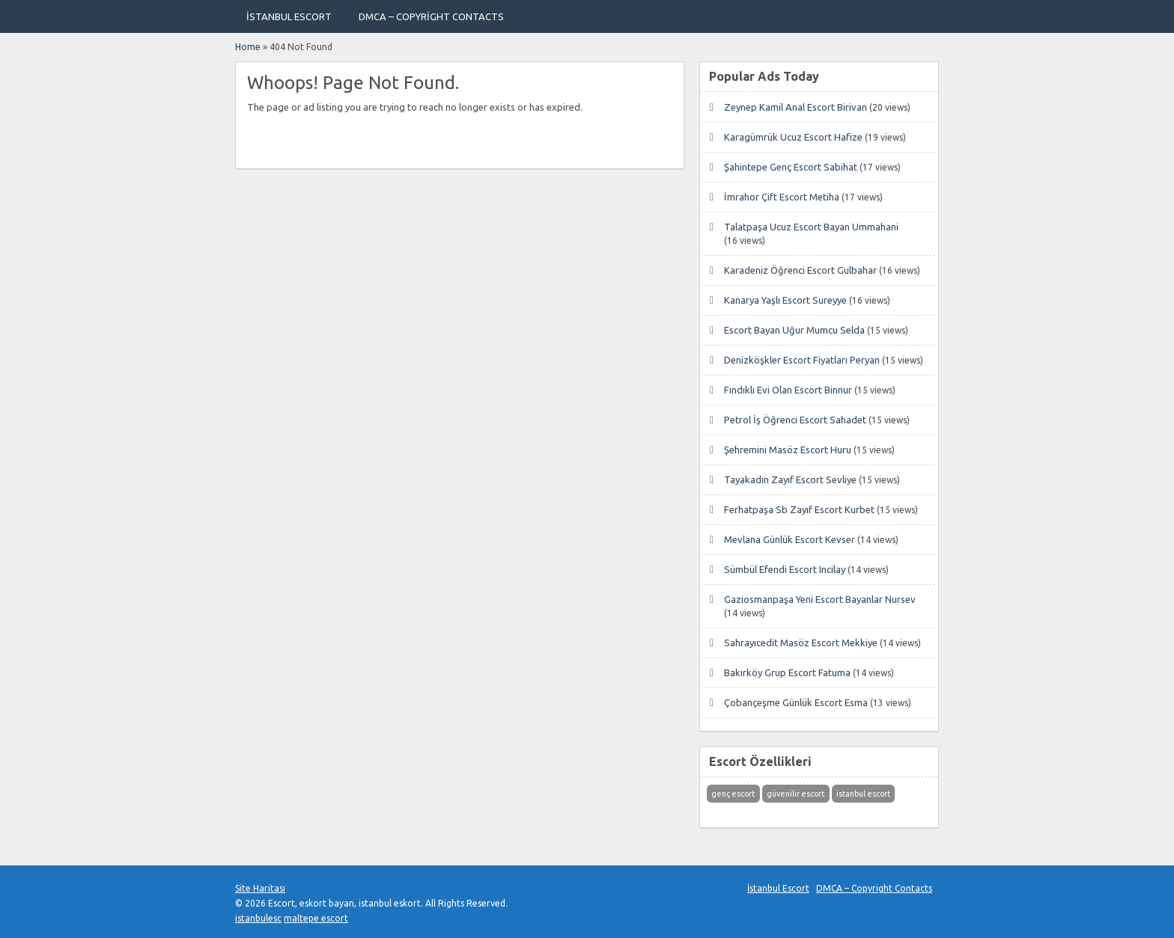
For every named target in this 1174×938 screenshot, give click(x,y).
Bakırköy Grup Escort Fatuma (787, 672)
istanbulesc (258, 918)
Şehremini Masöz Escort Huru (787, 449)
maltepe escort (316, 918)
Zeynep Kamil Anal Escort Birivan (795, 107)
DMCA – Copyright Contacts (431, 16)
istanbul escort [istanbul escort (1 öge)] (863, 793)
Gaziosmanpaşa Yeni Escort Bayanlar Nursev (820, 599)
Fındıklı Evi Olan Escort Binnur (788, 389)
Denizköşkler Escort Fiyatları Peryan (802, 360)
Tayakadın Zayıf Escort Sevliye (790, 479)
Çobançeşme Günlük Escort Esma (796, 702)
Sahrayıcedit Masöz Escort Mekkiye (801, 642)
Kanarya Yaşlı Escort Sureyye (785, 300)
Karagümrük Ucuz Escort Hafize (793, 137)
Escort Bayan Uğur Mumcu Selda (794, 330)
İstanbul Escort (289, 16)
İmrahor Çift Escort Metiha (781, 196)
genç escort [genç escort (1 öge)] (733, 793)
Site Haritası (260, 888)
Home (248, 47)
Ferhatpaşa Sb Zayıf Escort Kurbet (799, 509)
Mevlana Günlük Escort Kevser (789, 539)
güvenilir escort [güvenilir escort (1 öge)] (795, 793)
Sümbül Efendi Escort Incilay (784, 569)
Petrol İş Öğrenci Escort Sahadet (795, 419)
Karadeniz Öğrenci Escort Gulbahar (800, 270)
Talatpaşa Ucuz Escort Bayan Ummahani (811, 226)
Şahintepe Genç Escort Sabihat (790, 167)
